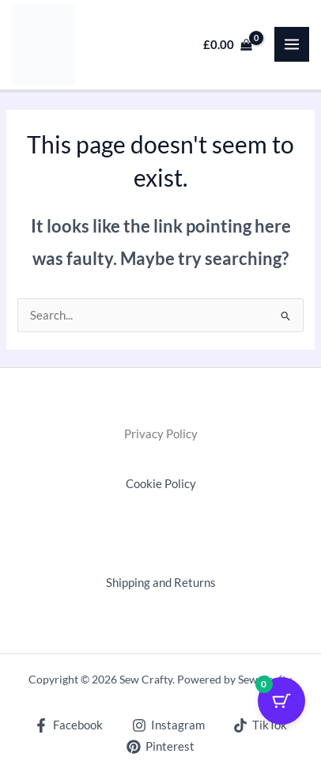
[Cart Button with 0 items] (281, 701)
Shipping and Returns (161, 582)
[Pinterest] (160, 747)
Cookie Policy (161, 483)
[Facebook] (68, 725)
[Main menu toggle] (291, 44)
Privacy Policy (161, 434)
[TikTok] (260, 725)
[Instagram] (168, 725)
